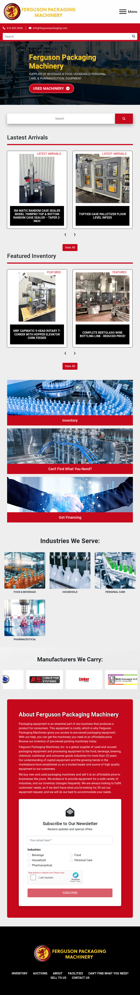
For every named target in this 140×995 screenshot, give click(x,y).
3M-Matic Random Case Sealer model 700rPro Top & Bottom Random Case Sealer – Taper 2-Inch (37, 216)
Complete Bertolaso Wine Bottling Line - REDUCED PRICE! (102, 334)
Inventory (20, 973)
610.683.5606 (15, 28)
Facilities (75, 973)
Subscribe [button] (70, 893)
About (58, 973)
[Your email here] (70, 840)
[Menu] (123, 11)
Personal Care (83, 860)
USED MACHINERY (51, 88)
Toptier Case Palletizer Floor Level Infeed (102, 215)
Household (39, 860)
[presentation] (65, 234)
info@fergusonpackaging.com (50, 28)
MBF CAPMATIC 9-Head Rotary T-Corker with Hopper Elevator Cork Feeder (37, 334)
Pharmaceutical (42, 865)
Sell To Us (58, 978)
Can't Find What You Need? (108, 973)
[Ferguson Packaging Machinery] (70, 953)
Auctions (40, 973)
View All (70, 247)
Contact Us (81, 978)
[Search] (66, 36)
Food (77, 855)
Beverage (38, 855)
